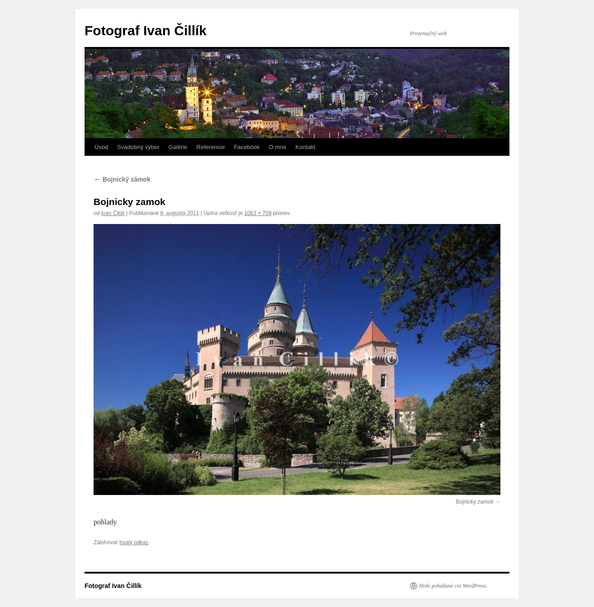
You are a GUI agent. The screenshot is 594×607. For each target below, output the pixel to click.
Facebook (246, 147)
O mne (277, 147)
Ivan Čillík (113, 213)
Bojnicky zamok (474, 502)
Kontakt (306, 147)
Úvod (101, 147)
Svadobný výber (138, 147)
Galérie (178, 147)
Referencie (211, 147)
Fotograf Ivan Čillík (146, 30)
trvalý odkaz (133, 542)
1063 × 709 (257, 213)
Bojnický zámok (122, 179)
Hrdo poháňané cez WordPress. (453, 586)
